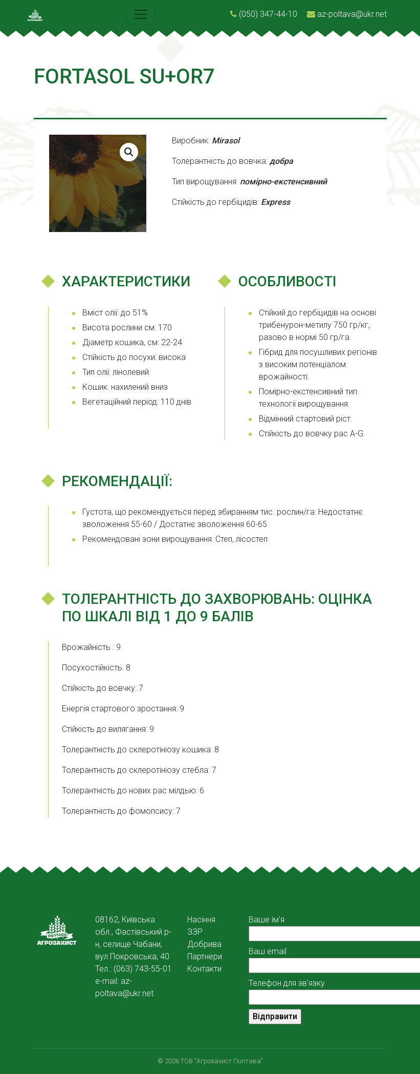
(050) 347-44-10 (268, 14)
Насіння (201, 919)
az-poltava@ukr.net (352, 14)
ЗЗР (195, 932)
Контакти (204, 969)
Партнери (204, 956)
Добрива (204, 944)
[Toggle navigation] (140, 14)
